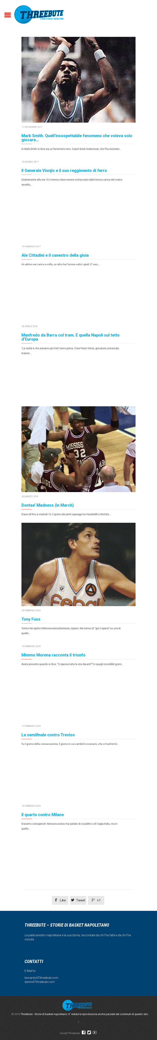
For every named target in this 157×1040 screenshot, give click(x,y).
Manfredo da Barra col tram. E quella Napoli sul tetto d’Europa (70, 337)
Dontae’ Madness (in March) (47, 505)
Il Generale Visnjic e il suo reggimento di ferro (64, 170)
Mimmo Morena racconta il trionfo (53, 657)
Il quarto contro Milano (42, 824)
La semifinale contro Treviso (48, 741)
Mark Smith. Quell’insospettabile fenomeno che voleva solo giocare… (76, 137)
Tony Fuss (30, 619)
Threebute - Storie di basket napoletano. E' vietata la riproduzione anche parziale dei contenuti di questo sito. (85, 1014)
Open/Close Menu (7, 14)
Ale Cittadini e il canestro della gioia (55, 255)
